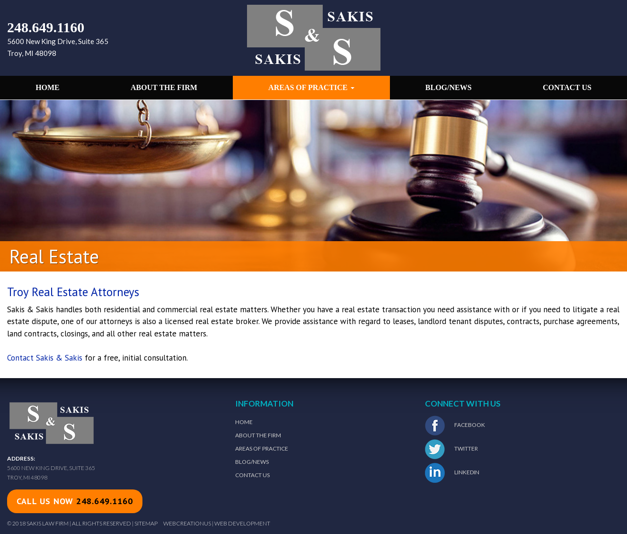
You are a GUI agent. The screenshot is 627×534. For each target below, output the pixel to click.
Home (47, 87)
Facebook (455, 425)
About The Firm (258, 435)
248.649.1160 (45, 27)
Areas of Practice (311, 87)
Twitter (451, 449)
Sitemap (146, 523)
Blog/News (448, 87)
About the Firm (164, 87)
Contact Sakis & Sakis (44, 358)
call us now (75, 501)
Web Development (242, 523)
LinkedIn (452, 473)
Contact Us (567, 87)
